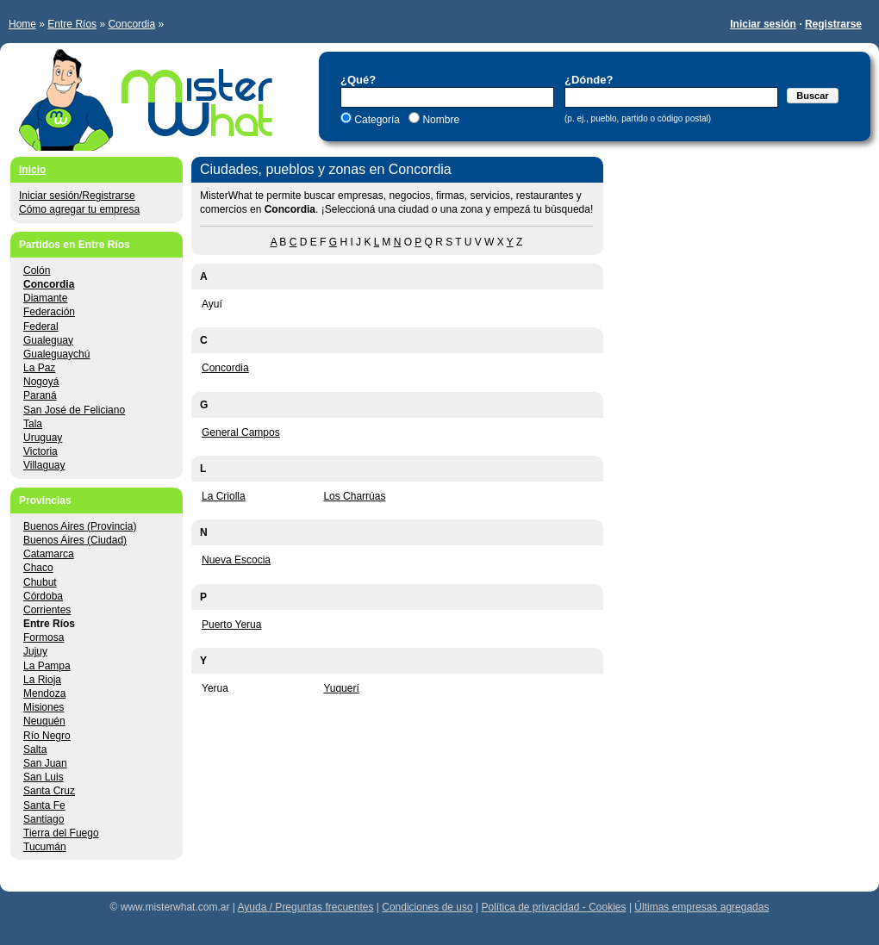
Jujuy (35, 651)
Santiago (43, 819)
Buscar (812, 95)
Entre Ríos (72, 24)
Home (22, 24)
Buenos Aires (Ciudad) (75, 540)
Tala (32, 424)
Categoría (377, 120)
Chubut (40, 582)
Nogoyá (41, 382)
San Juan (45, 763)
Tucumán (44, 847)
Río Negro (47, 736)
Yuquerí (340, 688)
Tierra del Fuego (61, 833)
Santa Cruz (49, 791)
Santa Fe (44, 805)
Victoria (40, 451)
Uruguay (42, 438)
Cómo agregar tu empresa (79, 209)
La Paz (39, 368)
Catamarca (48, 554)
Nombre (439, 120)
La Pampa (47, 666)
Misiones (43, 707)
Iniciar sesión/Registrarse (77, 196)
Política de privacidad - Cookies (553, 907)
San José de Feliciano (74, 410)
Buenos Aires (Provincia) (79, 526)
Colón (36, 270)
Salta (35, 749)
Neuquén (44, 721)
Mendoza (44, 693)
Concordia (131, 24)
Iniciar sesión (763, 24)
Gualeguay (48, 340)
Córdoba (43, 596)
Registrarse (833, 24)
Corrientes (47, 610)
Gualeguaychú (56, 354)
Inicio (32, 170)
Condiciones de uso (427, 907)
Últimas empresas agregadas (701, 907)
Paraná (40, 395)
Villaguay (44, 465)
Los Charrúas (354, 496)
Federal (41, 326)
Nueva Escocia (236, 560)
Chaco (38, 568)
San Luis (43, 777)
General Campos (241, 432)
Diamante (45, 298)
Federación (49, 312)
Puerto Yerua (231, 625)
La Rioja (42, 680)
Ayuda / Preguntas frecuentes (306, 907)
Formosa (43, 637)
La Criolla (224, 496)
